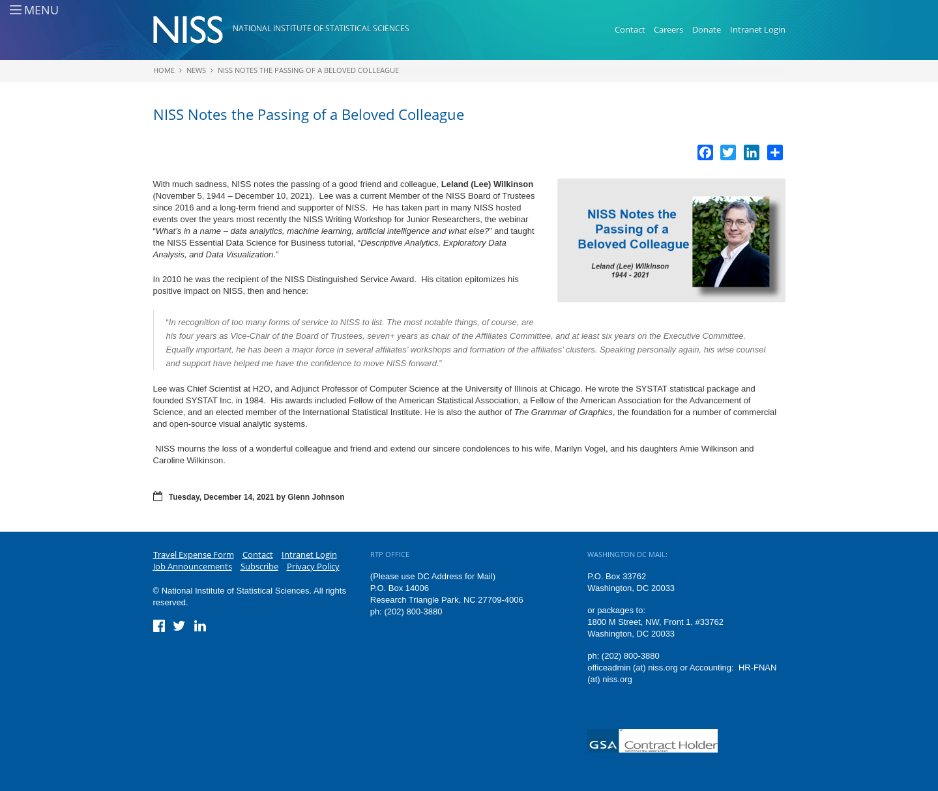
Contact (630, 29)
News (196, 70)
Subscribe (259, 566)
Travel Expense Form (193, 554)
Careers (668, 29)
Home (164, 70)
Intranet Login (757, 29)
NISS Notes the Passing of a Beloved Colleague (308, 70)
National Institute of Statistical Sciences (321, 28)
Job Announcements (192, 566)
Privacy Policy (313, 566)
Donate (706, 29)
